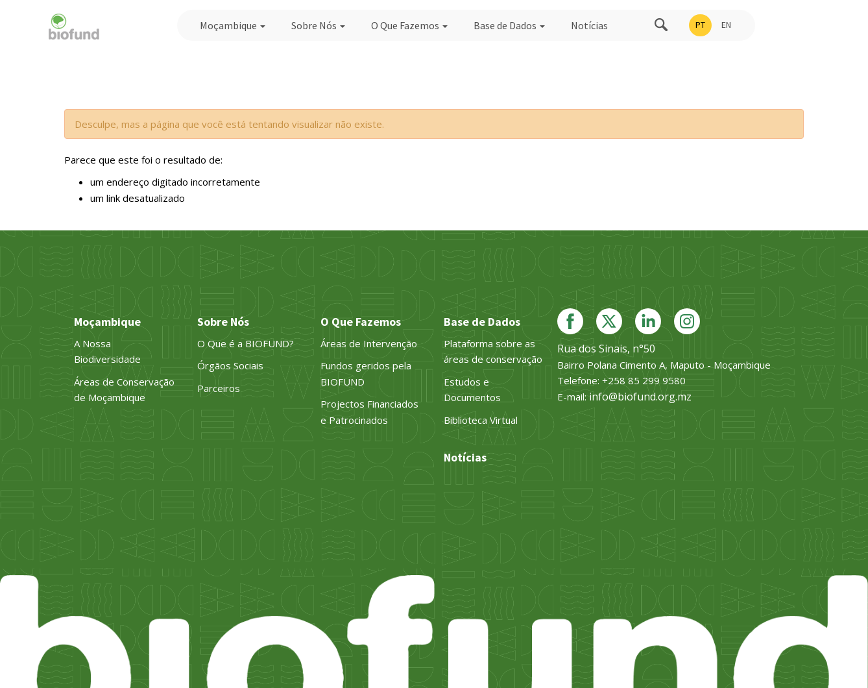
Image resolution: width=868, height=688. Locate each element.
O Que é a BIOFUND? (245, 343)
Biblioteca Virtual (481, 419)
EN (726, 25)
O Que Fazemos (409, 25)
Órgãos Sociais (230, 365)
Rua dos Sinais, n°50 (606, 348)
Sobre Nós (318, 25)
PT (700, 25)
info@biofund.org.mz (640, 396)
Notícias (589, 25)
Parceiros (218, 388)
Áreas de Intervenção (368, 343)
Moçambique (232, 25)
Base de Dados (509, 25)
